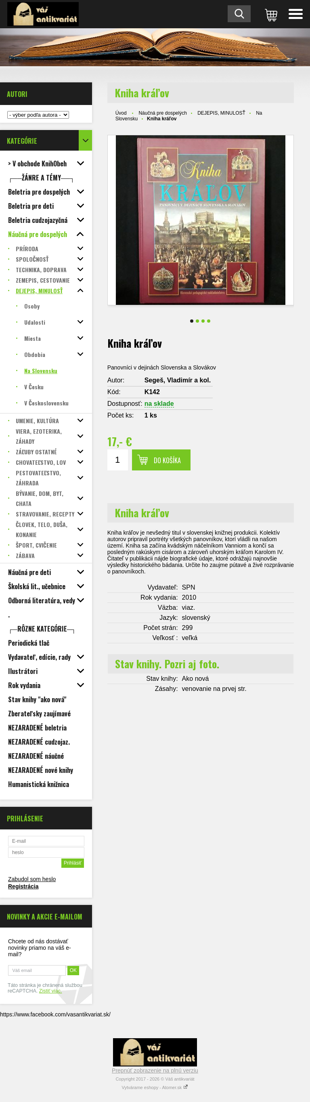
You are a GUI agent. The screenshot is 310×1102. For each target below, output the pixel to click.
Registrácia (23, 886)
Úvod (121, 113)
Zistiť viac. (50, 991)
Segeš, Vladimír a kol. (178, 380)
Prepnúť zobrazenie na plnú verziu (155, 1070)
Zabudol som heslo (32, 879)
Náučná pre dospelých (162, 113)
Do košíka (167, 460)
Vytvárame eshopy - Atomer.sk (155, 1087)
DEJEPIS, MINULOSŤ (221, 113)
